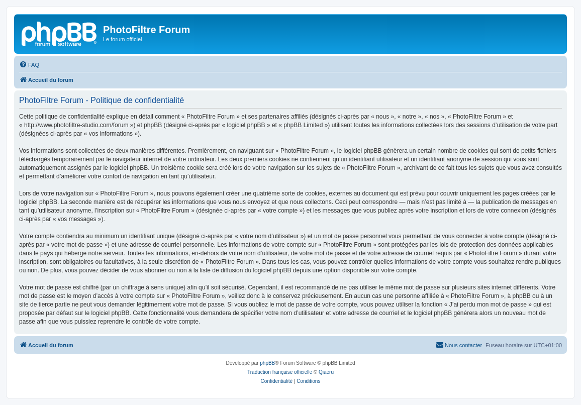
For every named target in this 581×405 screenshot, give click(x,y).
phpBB (267, 363)
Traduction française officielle (279, 372)
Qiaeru (326, 372)
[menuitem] (29, 65)
